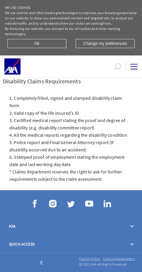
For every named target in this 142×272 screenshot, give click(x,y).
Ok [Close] (37, 43)
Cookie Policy (90, 258)
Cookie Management (119, 258)
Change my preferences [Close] (105, 43)
